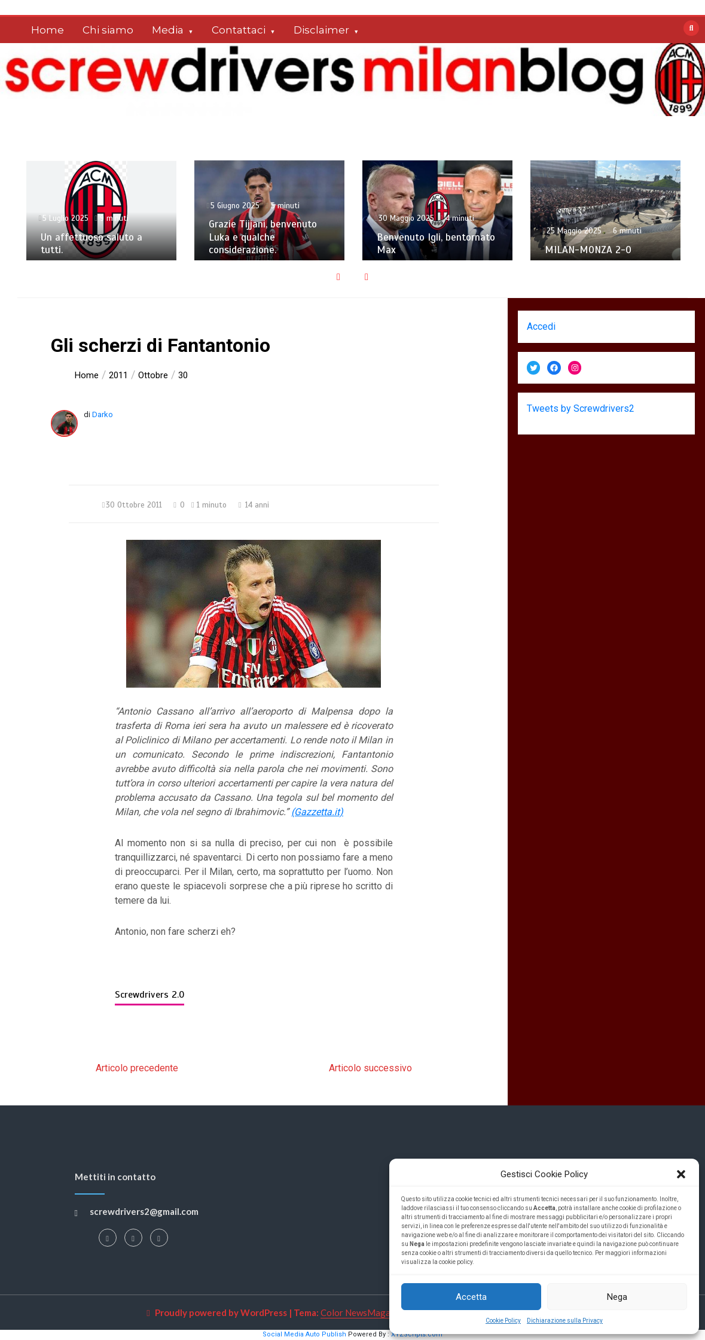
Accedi (541, 326)
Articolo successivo (370, 1068)
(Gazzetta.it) (317, 812)
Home (47, 30)
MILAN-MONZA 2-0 (588, 250)
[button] (681, 1174)
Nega (617, 1297)
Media (168, 30)
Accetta (471, 1297)
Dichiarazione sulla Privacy (565, 1320)
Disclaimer (321, 30)
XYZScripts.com (416, 1334)
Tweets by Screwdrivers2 (580, 408)
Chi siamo (108, 30)
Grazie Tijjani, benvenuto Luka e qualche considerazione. (263, 237)
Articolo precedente (137, 1068)
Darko (102, 414)
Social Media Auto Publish (304, 1334)
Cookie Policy (503, 1320)
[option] (101, 210)
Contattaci (238, 30)
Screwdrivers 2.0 (149, 995)
